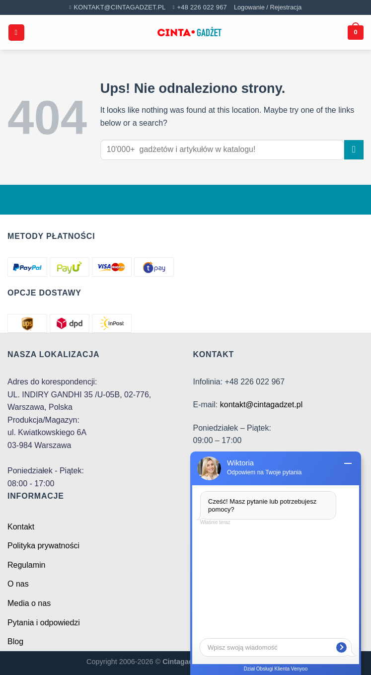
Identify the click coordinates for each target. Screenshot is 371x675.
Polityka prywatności (43, 545)
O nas (18, 584)
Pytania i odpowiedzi (43, 622)
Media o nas (29, 603)
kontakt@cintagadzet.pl (261, 404)
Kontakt (20, 527)
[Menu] (16, 32)
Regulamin (26, 565)
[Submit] (354, 149)
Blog (15, 641)
